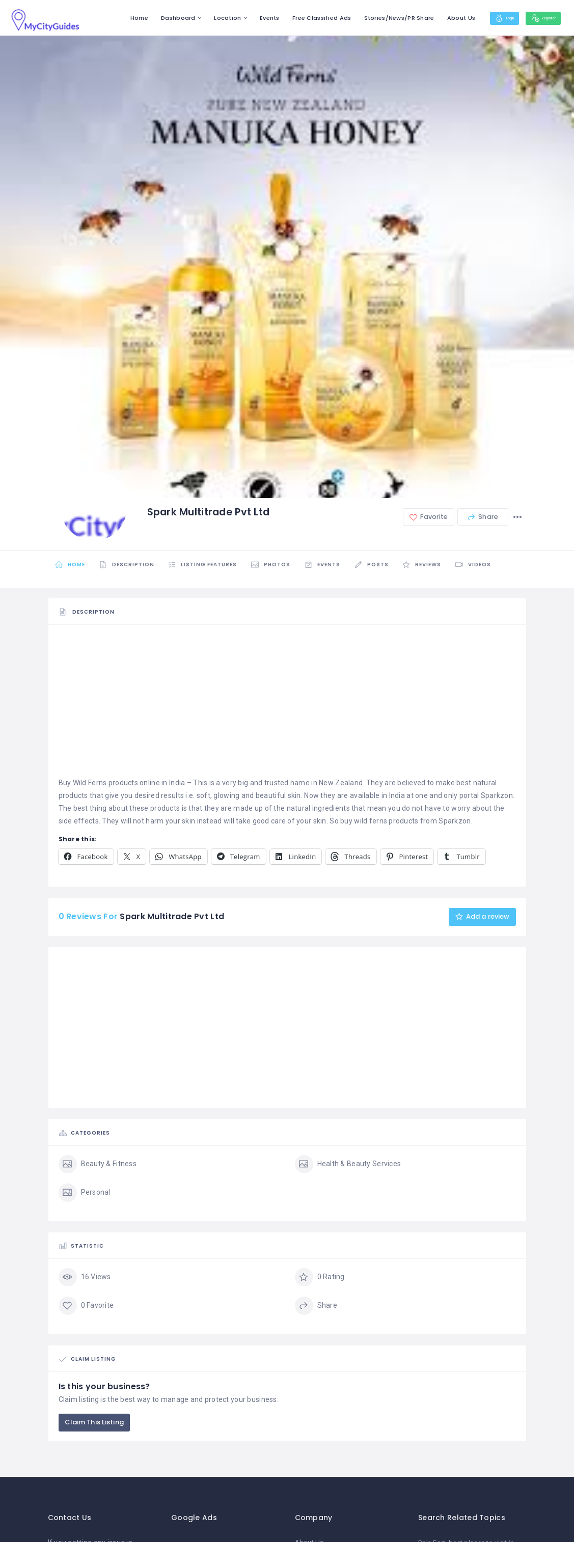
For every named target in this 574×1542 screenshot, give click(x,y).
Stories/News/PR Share (373, 18)
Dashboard (152, 18)
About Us (435, 18)
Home (113, 18)
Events (244, 18)
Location (201, 18)
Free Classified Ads (295, 18)
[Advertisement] (287, 705)
